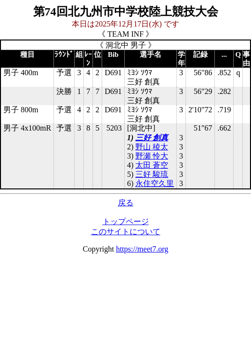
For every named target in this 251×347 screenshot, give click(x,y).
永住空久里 (154, 183)
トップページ (126, 221)
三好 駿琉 (151, 174)
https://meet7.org (142, 249)
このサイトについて (125, 231)
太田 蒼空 (151, 165)
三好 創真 (151, 137)
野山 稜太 (151, 147)
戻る (125, 203)
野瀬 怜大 (151, 156)
